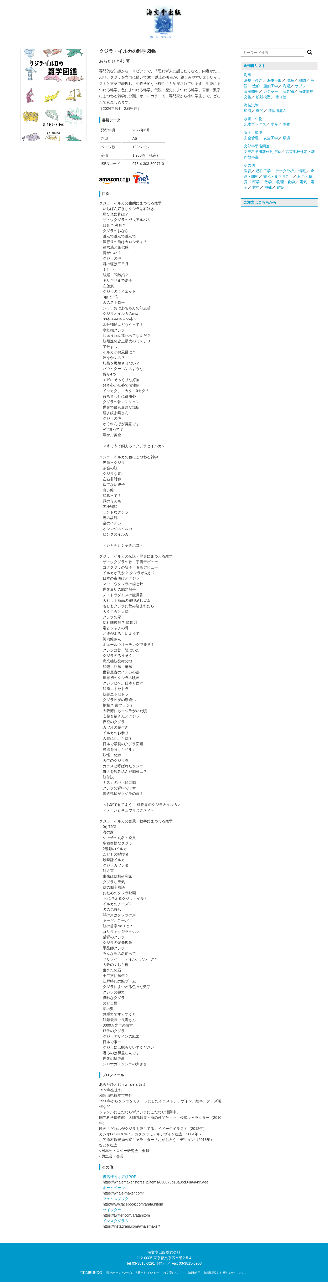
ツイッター (112, 1210)
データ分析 (284, 171)
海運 (286, 86)
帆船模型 (263, 97)
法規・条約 (253, 80)
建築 (280, 187)
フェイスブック (116, 1199)
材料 (256, 187)
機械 (268, 187)
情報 (302, 171)
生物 (286, 124)
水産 (274, 124)
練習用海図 (277, 111)
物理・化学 (285, 182)
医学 (256, 182)
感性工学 (263, 171)
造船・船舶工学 (265, 86)
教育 (247, 171)
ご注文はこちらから (259, 202)
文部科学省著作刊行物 (262, 152)
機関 (302, 80)
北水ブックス (255, 124)
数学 (268, 182)
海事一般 (274, 80)
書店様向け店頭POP (119, 1177)
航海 (290, 80)
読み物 (288, 91)
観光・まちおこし (278, 176)
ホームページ (114, 1188)
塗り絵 (280, 97)
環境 (286, 138)
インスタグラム (116, 1221)
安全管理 (251, 138)
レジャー (270, 91)
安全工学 (270, 138)
